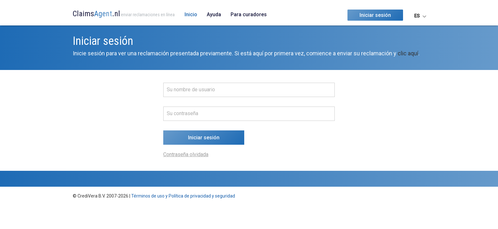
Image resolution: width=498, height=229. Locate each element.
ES (417, 16)
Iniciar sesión (375, 15)
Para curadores (249, 14)
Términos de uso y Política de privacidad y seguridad (183, 195)
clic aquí (408, 53)
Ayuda (214, 14)
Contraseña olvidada (185, 154)
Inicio (191, 14)
